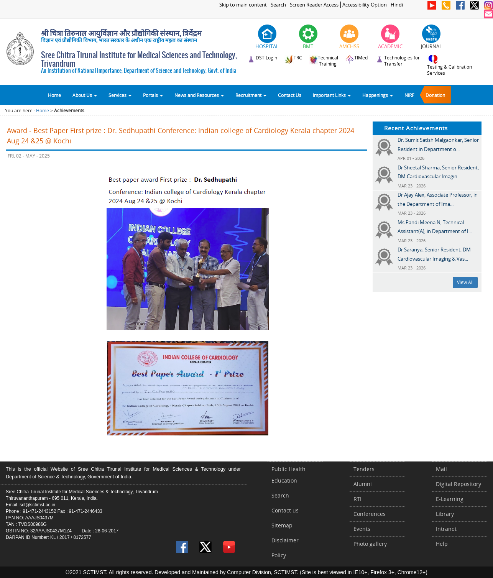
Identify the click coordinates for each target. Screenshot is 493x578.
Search (278, 5)
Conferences (369, 513)
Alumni (362, 484)
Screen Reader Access (314, 5)
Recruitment (250, 95)
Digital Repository (458, 484)
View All (465, 282)
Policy (278, 555)
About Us (84, 95)
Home (54, 95)
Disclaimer (285, 540)
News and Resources (199, 95)
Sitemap (282, 525)
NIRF (409, 95)
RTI (357, 498)
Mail (441, 469)
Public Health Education (288, 474)
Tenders (364, 469)
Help (442, 543)
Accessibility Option (364, 5)
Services (119, 95)
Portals (153, 95)
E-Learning (449, 498)
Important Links (332, 95)
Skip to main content (243, 5)
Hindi (397, 5)
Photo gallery (370, 543)
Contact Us (289, 95)
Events (361, 528)
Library (445, 513)
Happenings (377, 95)
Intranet (446, 528)
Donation (435, 95)
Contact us (285, 510)
